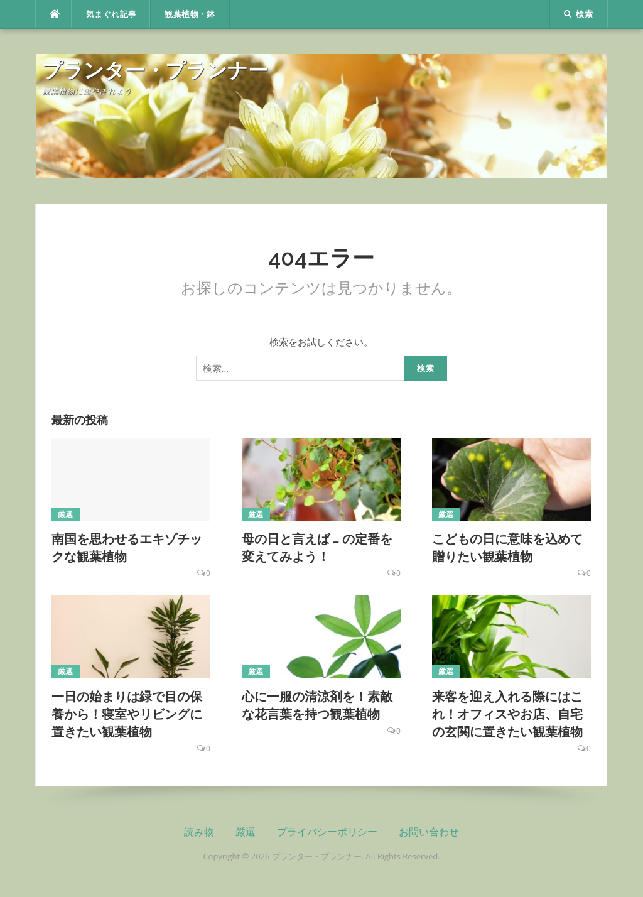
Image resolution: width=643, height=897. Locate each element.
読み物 (199, 832)
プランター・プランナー (155, 70)
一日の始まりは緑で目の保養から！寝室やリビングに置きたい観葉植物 (126, 714)
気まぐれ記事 (111, 14)
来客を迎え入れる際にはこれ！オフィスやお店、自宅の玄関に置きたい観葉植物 (507, 714)
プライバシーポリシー (327, 832)
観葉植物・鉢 (190, 14)
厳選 (65, 514)
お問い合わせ (429, 832)
